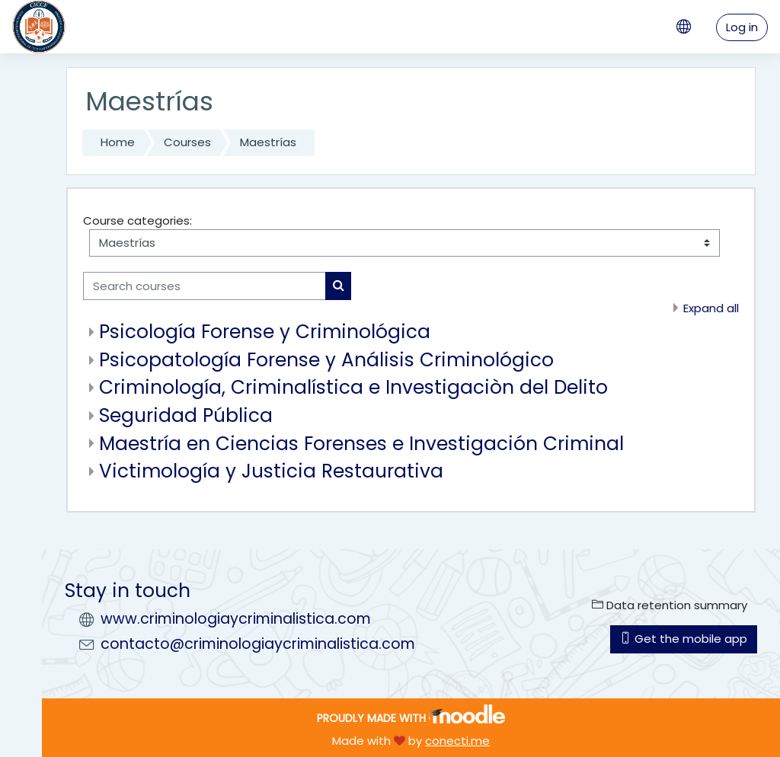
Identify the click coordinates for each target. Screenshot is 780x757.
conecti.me (457, 741)
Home (118, 142)
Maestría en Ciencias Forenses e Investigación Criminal (361, 443)
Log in (742, 27)
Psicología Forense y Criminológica (264, 331)
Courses (187, 142)
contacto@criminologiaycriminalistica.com (258, 644)
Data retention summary (669, 605)
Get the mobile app (683, 639)
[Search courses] (204, 285)
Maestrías (268, 142)
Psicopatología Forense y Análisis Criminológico (326, 360)
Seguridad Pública (186, 415)
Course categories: (137, 220)
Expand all (711, 308)
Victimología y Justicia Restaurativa (271, 471)
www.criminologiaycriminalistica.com (236, 618)
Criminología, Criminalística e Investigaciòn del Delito (353, 387)
